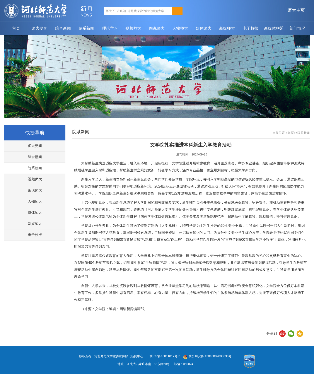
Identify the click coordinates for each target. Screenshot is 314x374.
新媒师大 (227, 28)
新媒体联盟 (274, 28)
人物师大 (180, 28)
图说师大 (157, 28)
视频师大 (133, 28)
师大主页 (296, 10)
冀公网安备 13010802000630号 (206, 356)
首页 (16, 28)
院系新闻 (86, 28)
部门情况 (297, 28)
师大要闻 (39, 28)
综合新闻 (63, 28)
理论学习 (110, 28)
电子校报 (250, 28)
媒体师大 (204, 28)
